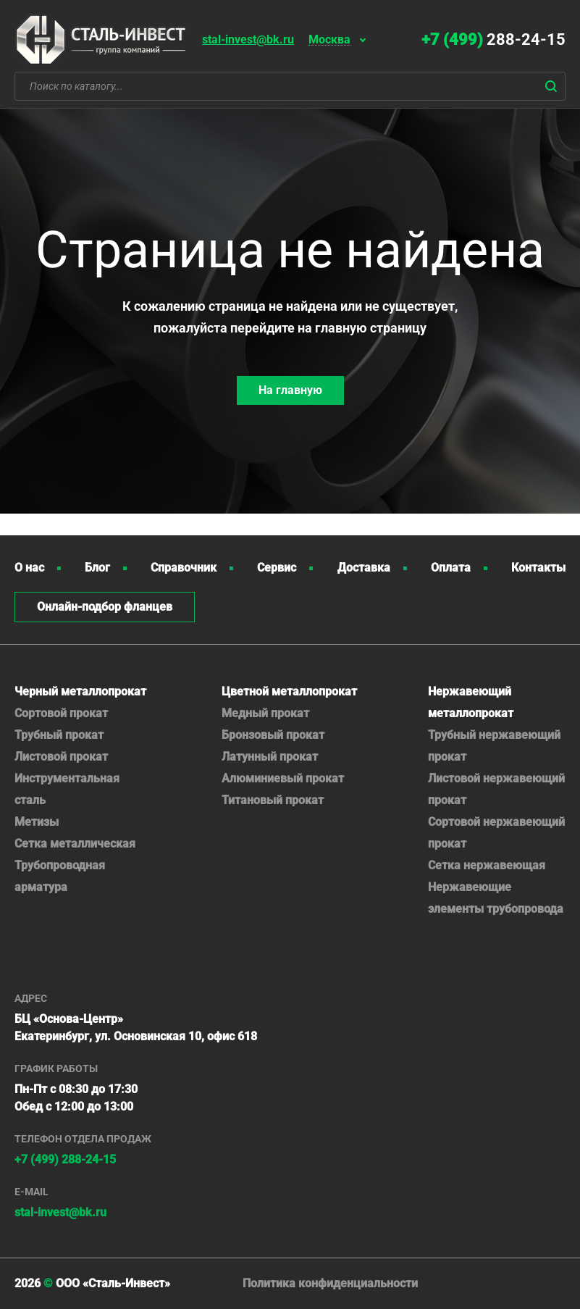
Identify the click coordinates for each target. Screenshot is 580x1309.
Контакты (538, 567)
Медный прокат (265, 713)
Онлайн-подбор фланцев (104, 607)
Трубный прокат (59, 735)
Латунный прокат (270, 757)
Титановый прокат (273, 800)
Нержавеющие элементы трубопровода (495, 898)
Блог (97, 567)
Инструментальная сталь (66, 789)
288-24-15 (493, 39)
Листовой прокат (61, 757)
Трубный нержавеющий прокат (494, 746)
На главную (290, 390)
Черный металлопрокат (80, 691)
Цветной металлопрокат (289, 691)
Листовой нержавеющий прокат (496, 789)
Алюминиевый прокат (283, 778)
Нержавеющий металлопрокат (470, 702)
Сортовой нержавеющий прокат (496, 832)
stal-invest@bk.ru (248, 39)
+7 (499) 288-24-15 (65, 1159)
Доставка (363, 567)
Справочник (184, 567)
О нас (29, 567)
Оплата (451, 567)
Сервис (276, 567)
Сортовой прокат (61, 713)
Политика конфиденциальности (330, 1283)
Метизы (36, 822)
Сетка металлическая (74, 843)
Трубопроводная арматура (59, 876)
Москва (329, 40)
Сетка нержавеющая (486, 865)
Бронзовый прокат (273, 735)
